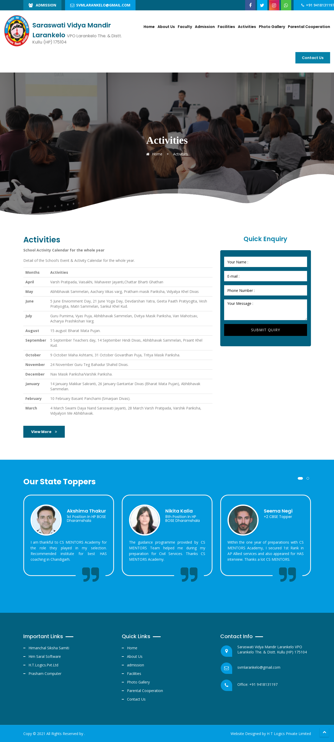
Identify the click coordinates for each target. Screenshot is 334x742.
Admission (42, 5)
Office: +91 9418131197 (257, 684)
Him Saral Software (45, 656)
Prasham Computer (45, 673)
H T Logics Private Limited (289, 733)
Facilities (226, 26)
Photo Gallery (272, 26)
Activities (247, 26)
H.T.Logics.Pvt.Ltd (43, 664)
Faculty (185, 26)
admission (135, 664)
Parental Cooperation (309, 26)
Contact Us (136, 699)
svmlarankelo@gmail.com (100, 5)
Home (149, 26)
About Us (166, 26)
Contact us (313, 57)
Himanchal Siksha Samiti (49, 647)
